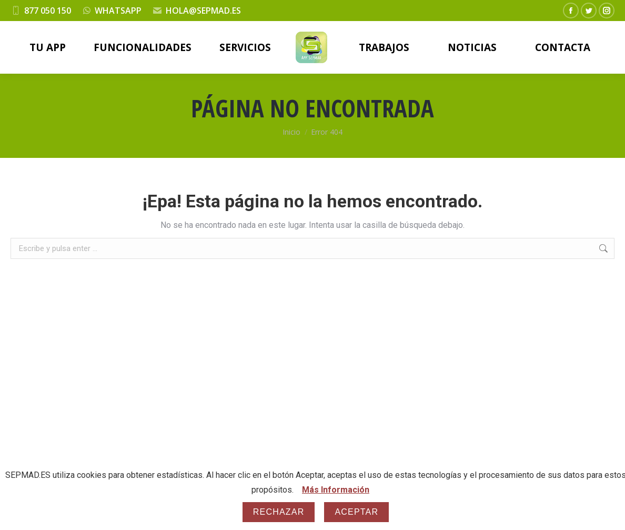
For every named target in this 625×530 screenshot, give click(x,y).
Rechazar (279, 511)
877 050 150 (47, 10)
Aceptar (356, 511)
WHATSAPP (118, 10)
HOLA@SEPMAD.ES (203, 10)
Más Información (335, 490)
